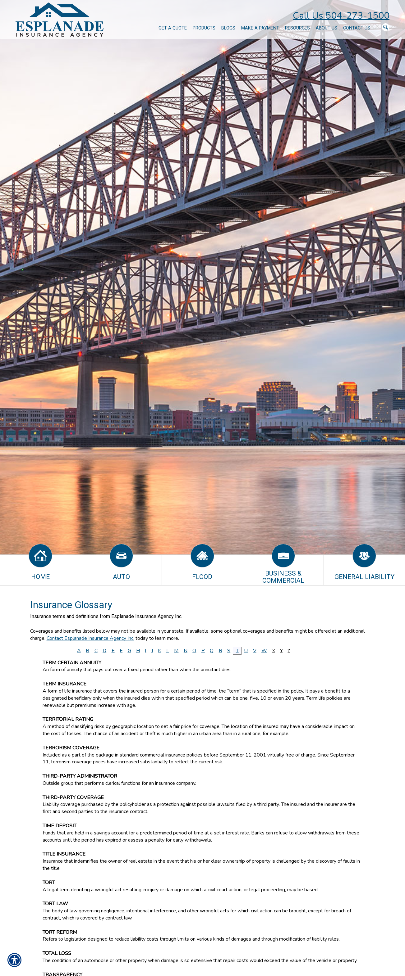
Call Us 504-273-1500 (341, 15)
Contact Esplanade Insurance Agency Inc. (90, 638)
